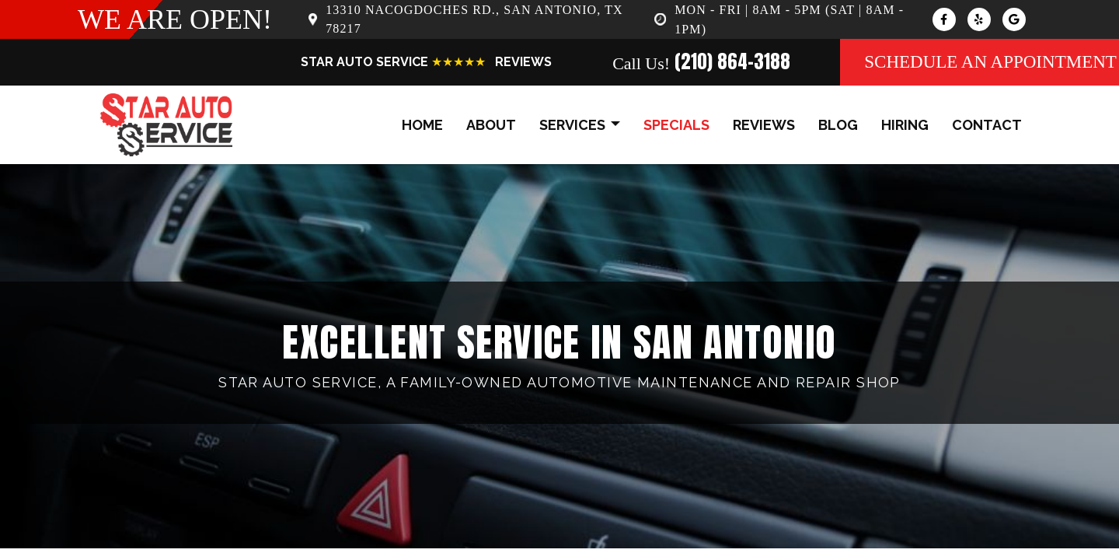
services (579, 125)
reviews (764, 125)
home (422, 125)
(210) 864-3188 (732, 61)
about (491, 125)
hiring (905, 125)
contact (987, 125)
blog (838, 125)
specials (676, 125)
